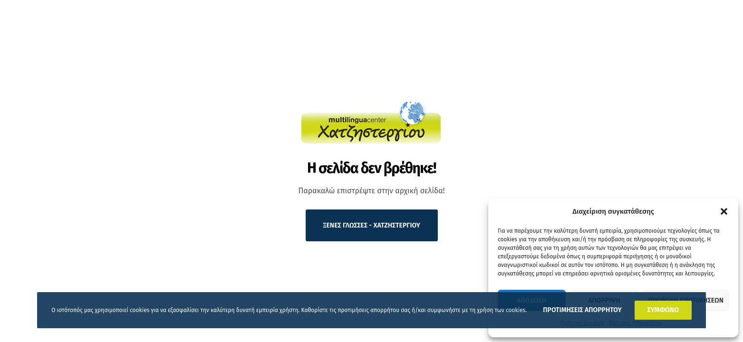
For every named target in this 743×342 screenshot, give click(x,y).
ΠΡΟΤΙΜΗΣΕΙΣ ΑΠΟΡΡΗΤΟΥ (582, 310)
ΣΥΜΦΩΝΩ (663, 310)
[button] (724, 211)
